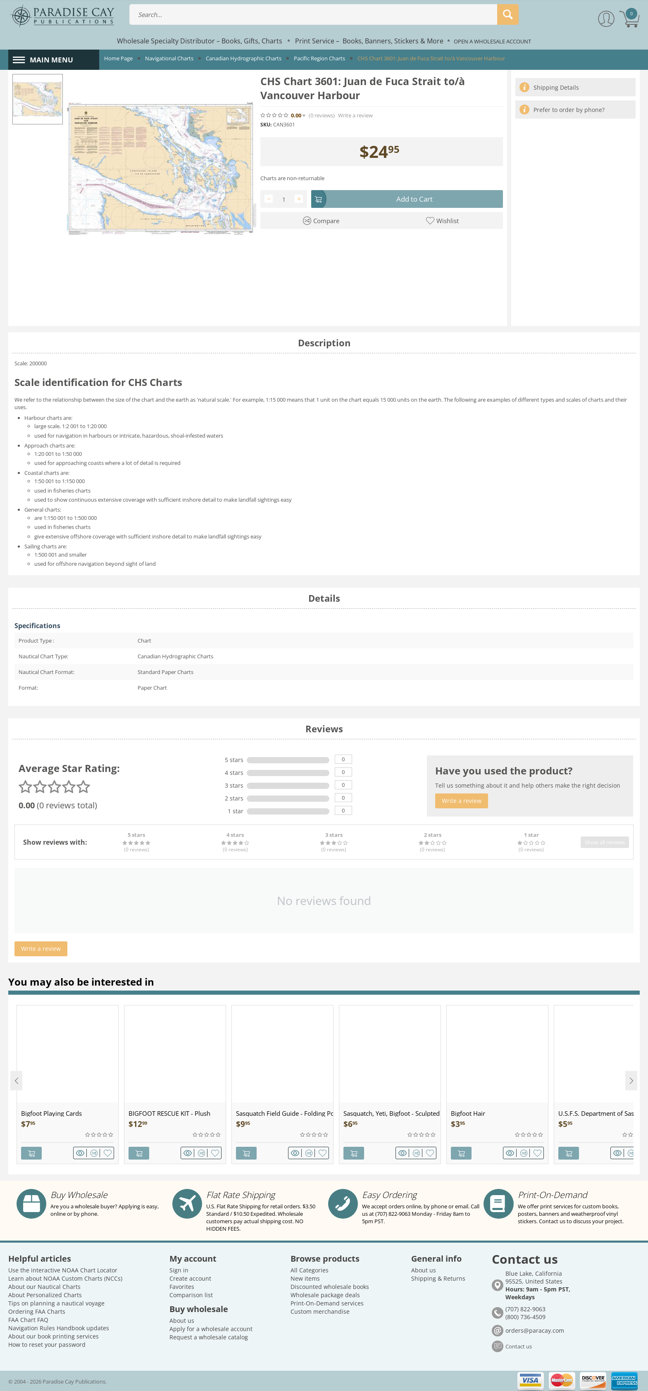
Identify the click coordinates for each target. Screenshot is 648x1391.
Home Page (118, 58)
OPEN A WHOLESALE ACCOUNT (492, 41)
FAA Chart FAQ (28, 1319)
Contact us (518, 1346)
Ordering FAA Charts (36, 1311)
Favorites (181, 1286)
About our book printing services (53, 1336)
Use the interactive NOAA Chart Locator (62, 1270)
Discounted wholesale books (330, 1286)
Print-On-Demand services (327, 1303)
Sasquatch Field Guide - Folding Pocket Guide (284, 1113)
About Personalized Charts (45, 1294)
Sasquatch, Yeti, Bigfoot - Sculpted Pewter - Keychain (392, 1113)
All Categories (310, 1270)
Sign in (178, 1270)
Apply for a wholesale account (211, 1328)
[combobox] (324, 14)
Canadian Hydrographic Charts (243, 58)
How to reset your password (47, 1344)
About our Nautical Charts (44, 1286)
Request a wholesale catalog (208, 1337)
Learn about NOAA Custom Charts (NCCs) (65, 1278)
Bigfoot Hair (468, 1113)
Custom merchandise (320, 1311)
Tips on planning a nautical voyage (56, 1303)
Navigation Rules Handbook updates (58, 1327)
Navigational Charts (169, 58)
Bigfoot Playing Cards (51, 1113)
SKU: (266, 124)
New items (305, 1278)
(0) (322, 115)
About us (181, 1320)
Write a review (355, 115)
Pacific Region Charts (319, 58)
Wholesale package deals (325, 1294)
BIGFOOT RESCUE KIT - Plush (169, 1113)
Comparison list (191, 1294)
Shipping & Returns (438, 1278)
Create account (190, 1278)
